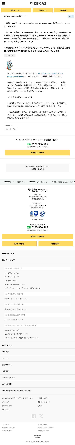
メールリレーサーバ (11, 277)
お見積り (41, 406)
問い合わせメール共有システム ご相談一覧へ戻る (37, 167)
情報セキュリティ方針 (8, 427)
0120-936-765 (40, 144)
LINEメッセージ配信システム (14, 284)
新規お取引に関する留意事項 (46, 427)
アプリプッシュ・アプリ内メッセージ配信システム (22, 288)
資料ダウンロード (16, 10)
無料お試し (63, 10)
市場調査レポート (44, 398)
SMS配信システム (10, 281)
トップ (71, 16)
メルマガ (5, 402)
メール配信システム (11, 273)
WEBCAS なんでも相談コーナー (39, 182)
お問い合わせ (43, 10)
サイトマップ (6, 424)
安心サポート (21, 182)
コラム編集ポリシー (43, 430)
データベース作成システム (13, 320)
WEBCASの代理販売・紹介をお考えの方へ (17, 398)
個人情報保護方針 (42, 424)
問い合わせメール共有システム (15, 309)
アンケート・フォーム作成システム (17, 299)
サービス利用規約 (7, 430)
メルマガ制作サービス (12, 330)
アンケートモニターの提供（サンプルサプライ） (21, 338)
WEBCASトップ (9, 182)
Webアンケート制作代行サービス (16, 334)
